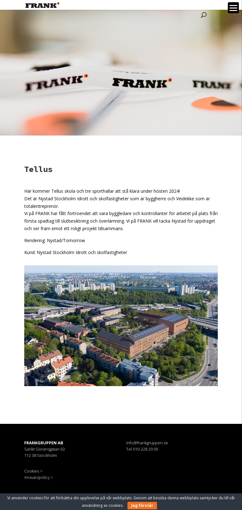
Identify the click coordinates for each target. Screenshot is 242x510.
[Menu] (233, 7)
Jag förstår (142, 505)
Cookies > (33, 471)
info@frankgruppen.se (147, 443)
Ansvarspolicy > (38, 477)
